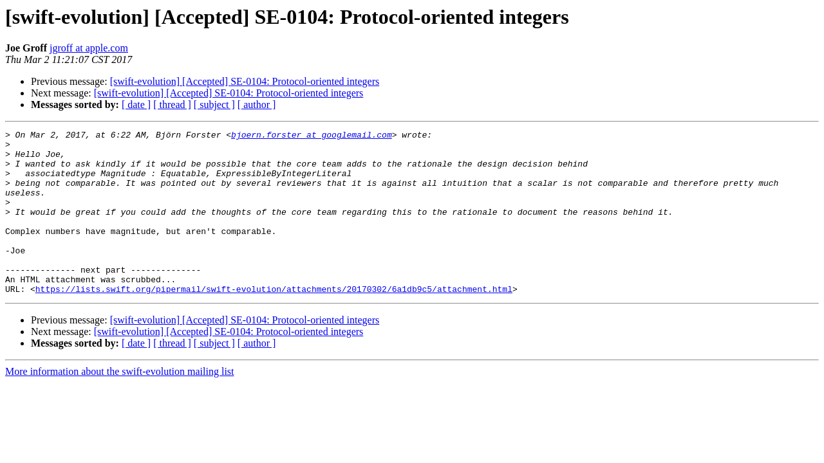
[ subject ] (214, 104)
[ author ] (257, 104)
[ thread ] (172, 104)
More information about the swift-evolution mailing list (119, 404)
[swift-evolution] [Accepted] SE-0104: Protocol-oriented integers (245, 81)
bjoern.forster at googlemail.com (311, 136)
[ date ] (136, 104)
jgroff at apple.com (89, 47)
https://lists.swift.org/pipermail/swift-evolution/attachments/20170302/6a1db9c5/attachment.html (273, 321)
